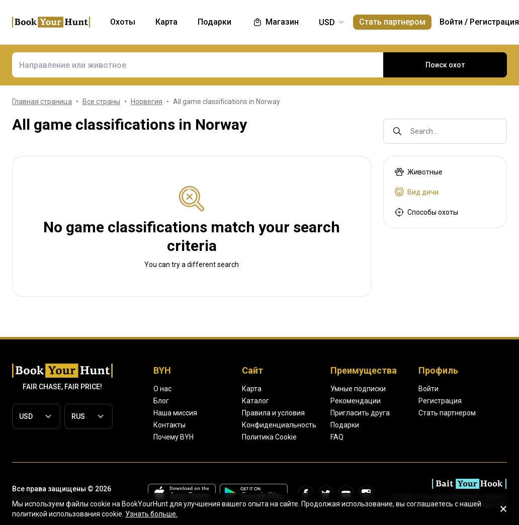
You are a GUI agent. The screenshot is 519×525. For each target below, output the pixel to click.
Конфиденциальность (279, 425)
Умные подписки (358, 389)
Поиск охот (445, 65)
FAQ (336, 437)
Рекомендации (355, 401)
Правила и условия (273, 413)
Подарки (344, 425)
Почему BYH (173, 437)
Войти (451, 22)
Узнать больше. (151, 514)
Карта (252, 389)
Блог (161, 401)
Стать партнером (392, 22)
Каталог (255, 401)
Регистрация (494, 22)
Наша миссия (175, 413)
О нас (162, 389)
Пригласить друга (360, 413)
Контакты (169, 425)
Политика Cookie (269, 437)
